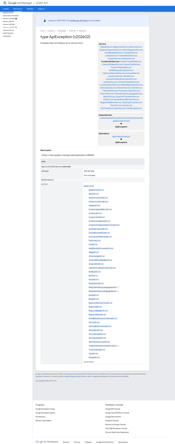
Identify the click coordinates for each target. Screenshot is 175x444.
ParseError (94, 279)
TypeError (93, 353)
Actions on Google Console (115, 425)
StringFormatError (97, 334)
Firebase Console (111, 421)
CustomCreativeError (98, 229)
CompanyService (130, 53)
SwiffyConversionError (99, 342)
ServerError (94, 322)
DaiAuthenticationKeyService (121, 70)
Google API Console (112, 409)
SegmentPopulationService (127, 96)
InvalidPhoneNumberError (100, 260)
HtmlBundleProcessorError (101, 248)
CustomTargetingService (121, 67)
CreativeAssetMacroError (100, 209)
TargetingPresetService (132, 102)
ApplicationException (121, 136)
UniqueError (94, 357)
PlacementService (110, 91)
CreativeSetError (97, 217)
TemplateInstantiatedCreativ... (104, 346)
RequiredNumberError (98, 311)
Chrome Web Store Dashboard (117, 432)
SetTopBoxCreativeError (100, 326)
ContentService (114, 58)
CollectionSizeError (98, 201)
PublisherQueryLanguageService (128, 93)
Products (51, 31)
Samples (30, 9)
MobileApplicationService (132, 85)
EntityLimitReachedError (100, 237)
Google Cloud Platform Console (117, 413)
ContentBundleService (127, 56)
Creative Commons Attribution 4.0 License (101, 374)
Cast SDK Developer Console (116, 428)
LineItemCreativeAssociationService (121, 79)
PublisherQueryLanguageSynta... (104, 291)
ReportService (109, 96)
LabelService (128, 76)
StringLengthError (97, 338)
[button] (16, 18)
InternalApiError (97, 256)
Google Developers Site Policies (75, 376)
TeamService (115, 105)
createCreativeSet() (108, 118)
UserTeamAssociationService (113, 108)
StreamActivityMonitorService (126, 99)
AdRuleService (106, 47)
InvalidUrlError (96, 264)
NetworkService (124, 88)
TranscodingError (97, 349)
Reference (82, 31)
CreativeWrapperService (112, 64)
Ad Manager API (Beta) (79, 21)
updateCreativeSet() (121, 121)
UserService (127, 105)
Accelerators (40, 417)
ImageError (94, 252)
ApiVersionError (96, 190)
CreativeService (128, 58)
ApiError (88, 186)
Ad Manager (20, 3)
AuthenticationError (98, 198)
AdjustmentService (121, 47)
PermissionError (96, 283)
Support (41, 9)
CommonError (94, 205)
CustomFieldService (131, 64)
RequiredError (95, 307)
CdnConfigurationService (132, 50)
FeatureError (95, 240)
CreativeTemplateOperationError (104, 225)
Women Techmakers (44, 421)
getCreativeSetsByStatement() (130, 118)
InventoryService (115, 76)
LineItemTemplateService (128, 82)
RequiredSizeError (97, 314)
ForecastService (133, 73)
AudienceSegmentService (111, 50)
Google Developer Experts (45, 413)
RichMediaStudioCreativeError (103, 318)
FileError (93, 244)
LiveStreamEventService (110, 85)
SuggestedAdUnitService (111, 102)
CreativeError (95, 213)
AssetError (94, 194)
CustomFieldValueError (99, 233)
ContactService (111, 56)
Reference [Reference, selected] (17, 9)
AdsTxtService (136, 47)
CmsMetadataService (114, 53)
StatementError (96, 330)
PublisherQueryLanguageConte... (104, 287)
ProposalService (107, 93)
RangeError (94, 299)
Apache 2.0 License (42, 376)
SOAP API (42, 3)
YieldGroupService (134, 108)
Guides (6, 9)
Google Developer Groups (45, 409)
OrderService (136, 88)
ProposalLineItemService (129, 91)
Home (42, 31)
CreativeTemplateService (130, 61)
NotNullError (95, 272)
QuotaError (94, 295)
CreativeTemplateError (99, 221)
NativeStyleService (108, 88)
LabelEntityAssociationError (102, 268)
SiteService (108, 99)
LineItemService (110, 82)
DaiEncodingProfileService (114, 73)
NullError (93, 275)
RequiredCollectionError (100, 303)
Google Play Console (113, 417)
